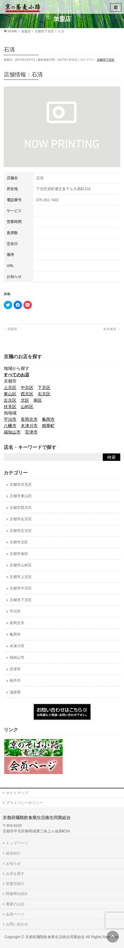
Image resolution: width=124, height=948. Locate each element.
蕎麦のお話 (15, 904)
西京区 (27, 394)
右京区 (44, 394)
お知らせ (13, 863)
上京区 (10, 387)
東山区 (10, 394)
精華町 (48, 425)
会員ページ (15, 914)
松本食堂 (112, 329)
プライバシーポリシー (24, 803)
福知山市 (12, 432)
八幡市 (10, 425)
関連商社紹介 (17, 894)
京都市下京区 (105, 59)
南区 (37, 400)
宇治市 (10, 419)
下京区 (44, 387)
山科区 (27, 406)
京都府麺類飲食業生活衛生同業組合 (55, 937)
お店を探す (15, 873)
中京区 (27, 387)
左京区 (10, 400)
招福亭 (10, 329)
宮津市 (31, 432)
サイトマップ (17, 793)
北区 (25, 400)
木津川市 (29, 425)
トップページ (17, 843)
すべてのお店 (16, 375)
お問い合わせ (17, 924)
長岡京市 (29, 419)
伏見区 (10, 406)
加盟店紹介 (15, 883)
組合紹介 (13, 853)
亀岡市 (48, 419)
